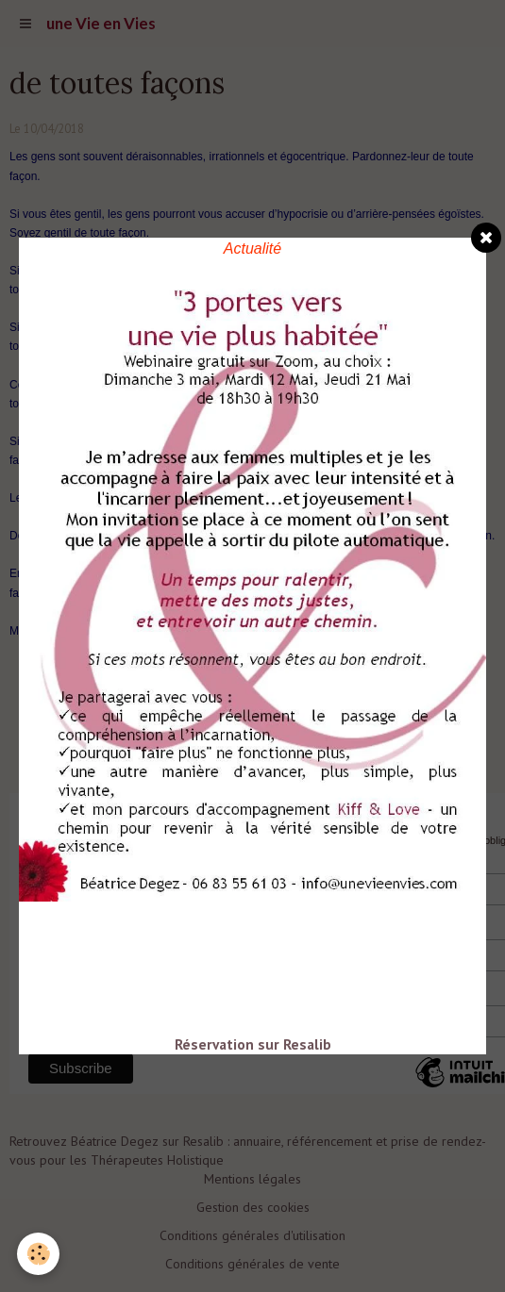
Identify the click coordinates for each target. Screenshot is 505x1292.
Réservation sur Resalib (253, 1044)
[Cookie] (38, 1254)
